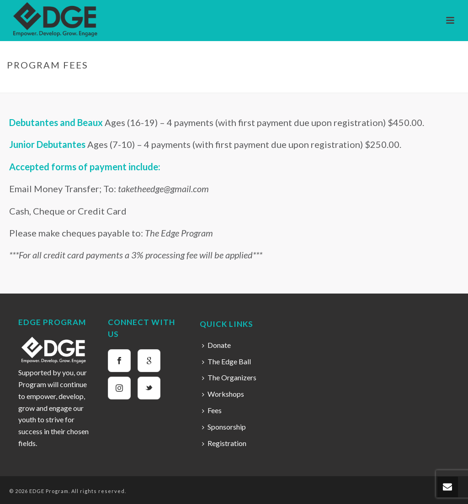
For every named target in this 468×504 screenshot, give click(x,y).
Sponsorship (224, 426)
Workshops (223, 393)
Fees (212, 410)
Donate (216, 345)
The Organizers (229, 377)
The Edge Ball (226, 361)
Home (397, 84)
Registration (224, 443)
